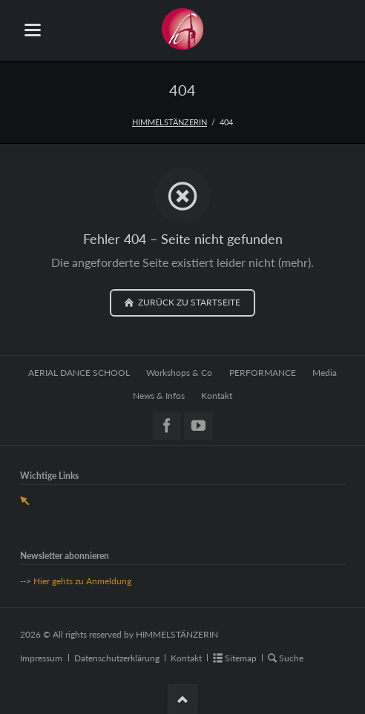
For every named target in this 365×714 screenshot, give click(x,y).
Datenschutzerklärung (117, 658)
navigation (32, 30)
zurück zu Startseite (188, 302)
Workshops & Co (179, 372)
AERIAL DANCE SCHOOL (79, 372)
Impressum (41, 658)
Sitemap (241, 658)
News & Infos (159, 395)
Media (324, 372)
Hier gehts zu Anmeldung (82, 580)
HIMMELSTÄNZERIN (169, 122)
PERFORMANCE (262, 372)
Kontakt (216, 395)
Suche (291, 658)
